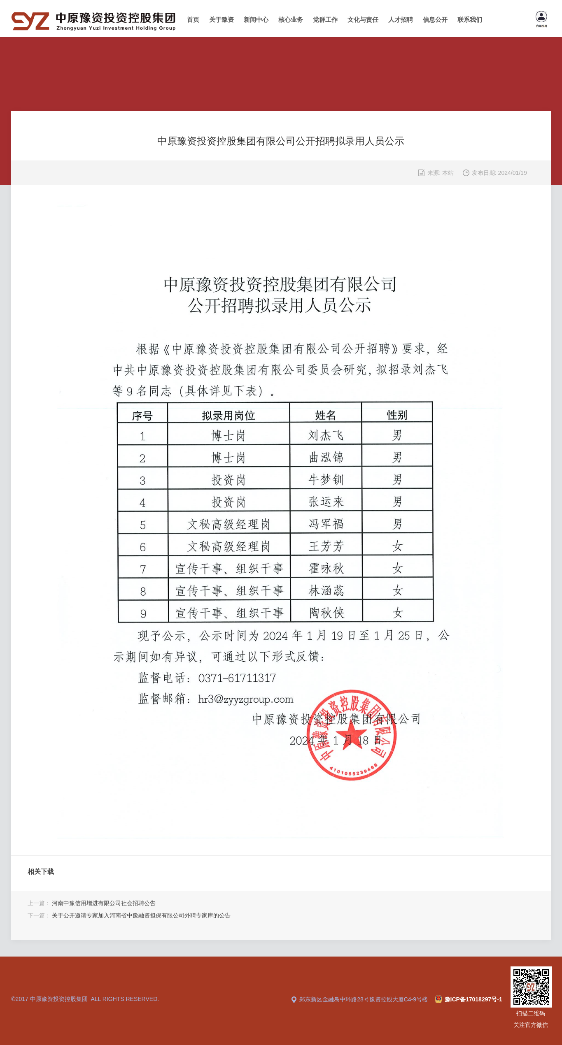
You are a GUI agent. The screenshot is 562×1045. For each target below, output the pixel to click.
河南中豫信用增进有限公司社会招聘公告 (104, 903)
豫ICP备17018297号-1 (473, 999)
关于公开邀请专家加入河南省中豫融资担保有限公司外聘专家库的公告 (141, 915)
